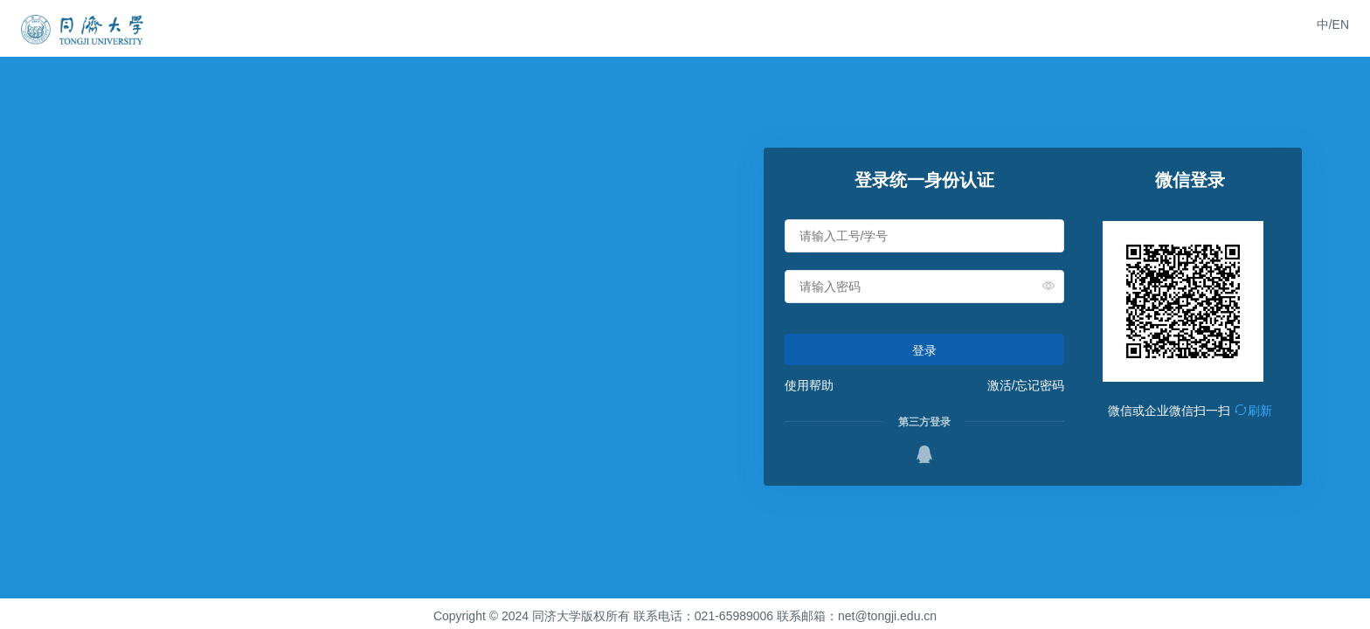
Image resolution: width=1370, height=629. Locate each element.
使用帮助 (809, 385)
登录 (924, 350)
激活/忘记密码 (1025, 385)
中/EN (1333, 24)
